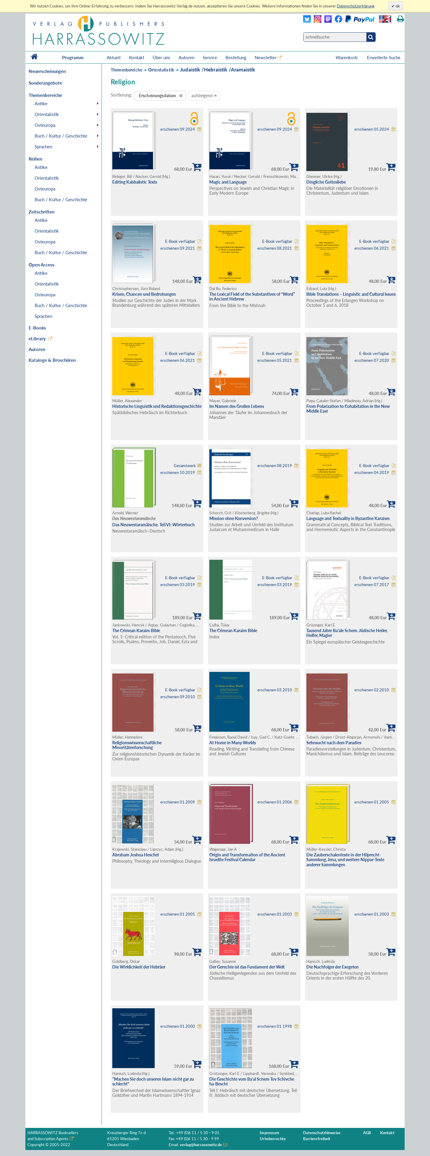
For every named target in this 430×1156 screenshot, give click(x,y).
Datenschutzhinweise (321, 1133)
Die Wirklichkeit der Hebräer (138, 966)
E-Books (37, 327)
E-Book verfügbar (180, 241)
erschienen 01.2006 (274, 802)
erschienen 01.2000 (177, 1026)
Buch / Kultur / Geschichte (61, 135)
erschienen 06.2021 (371, 248)
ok (397, 6)
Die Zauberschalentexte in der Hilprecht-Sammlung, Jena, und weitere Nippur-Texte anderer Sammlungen (345, 859)
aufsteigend (204, 95)
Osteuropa (45, 125)
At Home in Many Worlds (232, 742)
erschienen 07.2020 (371, 360)
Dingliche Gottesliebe (326, 181)
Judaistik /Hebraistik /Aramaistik (217, 69)
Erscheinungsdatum (157, 95)
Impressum (269, 1133)
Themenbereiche (126, 69)
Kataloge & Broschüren (52, 360)
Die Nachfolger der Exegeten (332, 966)
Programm (73, 57)
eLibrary (37, 338)
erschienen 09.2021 (177, 248)
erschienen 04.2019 (371, 472)
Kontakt (136, 57)
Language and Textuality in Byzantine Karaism (348, 518)
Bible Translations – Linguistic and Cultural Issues (351, 294)
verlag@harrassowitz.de (201, 1145)
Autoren (186, 57)
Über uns (161, 57)
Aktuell (114, 57)
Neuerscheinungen (47, 71)
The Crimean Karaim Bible (136, 630)
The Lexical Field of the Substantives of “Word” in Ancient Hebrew (252, 297)
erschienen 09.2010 (177, 697)
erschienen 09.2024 (177, 129)
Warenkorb (347, 57)
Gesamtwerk (185, 465)
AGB (367, 1133)
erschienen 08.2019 (274, 465)
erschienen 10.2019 (177, 472)
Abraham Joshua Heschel (135, 854)
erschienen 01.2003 (274, 914)
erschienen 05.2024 (371, 129)
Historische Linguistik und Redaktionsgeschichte (157, 406)
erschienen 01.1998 (274, 1026)
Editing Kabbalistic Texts (134, 181)
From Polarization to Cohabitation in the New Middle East (348, 409)
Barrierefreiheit (317, 1139)
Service (210, 57)
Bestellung (235, 57)
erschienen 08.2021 (274, 248)
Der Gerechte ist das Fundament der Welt (247, 966)
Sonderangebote (45, 83)
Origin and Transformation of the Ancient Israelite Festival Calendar (247, 857)
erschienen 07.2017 (371, 584)
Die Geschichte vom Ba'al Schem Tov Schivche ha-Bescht (251, 1081)
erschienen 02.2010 (371, 690)
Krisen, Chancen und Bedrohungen (144, 294)
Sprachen (43, 146)
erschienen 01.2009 (177, 802)
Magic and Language (228, 181)
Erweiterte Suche (383, 57)
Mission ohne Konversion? (233, 518)
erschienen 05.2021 (274, 360)
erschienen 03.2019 (177, 584)
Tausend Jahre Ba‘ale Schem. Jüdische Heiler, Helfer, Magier (347, 633)
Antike (41, 103)
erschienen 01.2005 (371, 802)
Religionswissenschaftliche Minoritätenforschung (137, 745)
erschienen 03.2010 (274, 690)
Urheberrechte (273, 1139)
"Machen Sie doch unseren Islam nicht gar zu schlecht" (153, 1081)
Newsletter (266, 57)
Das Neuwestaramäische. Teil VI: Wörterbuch (153, 524)
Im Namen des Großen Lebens (236, 406)
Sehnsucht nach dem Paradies (333, 742)
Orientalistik (47, 114)
